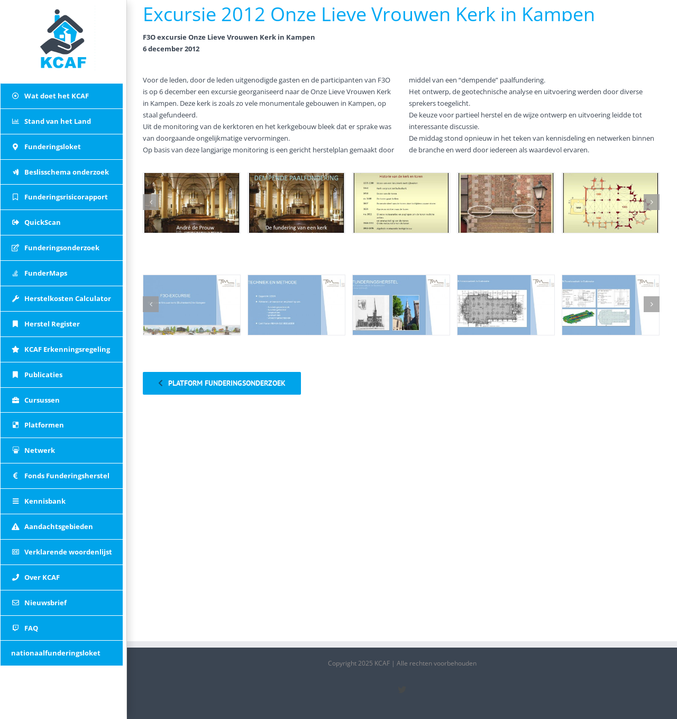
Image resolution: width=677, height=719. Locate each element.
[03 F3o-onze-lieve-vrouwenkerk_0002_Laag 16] (401, 305)
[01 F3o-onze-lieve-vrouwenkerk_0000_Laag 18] (191, 305)
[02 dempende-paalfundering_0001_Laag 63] (296, 203)
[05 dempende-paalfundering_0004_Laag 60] (610, 203)
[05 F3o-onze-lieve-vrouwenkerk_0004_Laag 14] (610, 305)
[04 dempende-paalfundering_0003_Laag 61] (506, 203)
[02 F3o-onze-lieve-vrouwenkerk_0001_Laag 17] (296, 305)
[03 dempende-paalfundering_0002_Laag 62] (401, 203)
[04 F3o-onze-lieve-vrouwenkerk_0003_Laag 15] (506, 305)
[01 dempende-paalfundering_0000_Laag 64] (191, 203)
